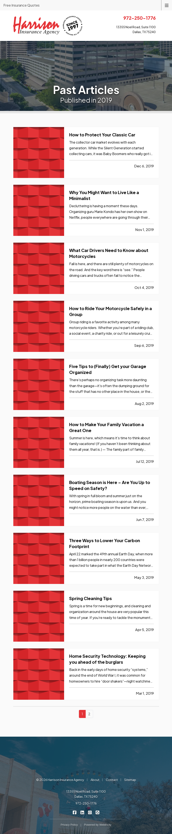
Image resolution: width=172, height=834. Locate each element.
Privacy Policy (69, 824)
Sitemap (130, 780)
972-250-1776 (86, 803)
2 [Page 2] (89, 714)
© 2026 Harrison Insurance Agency (60, 780)
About (95, 780)
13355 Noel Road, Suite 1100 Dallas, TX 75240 (86, 793)
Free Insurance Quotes (21, 5)
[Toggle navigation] (166, 5)
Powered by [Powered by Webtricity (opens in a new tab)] (97, 824)
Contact (112, 780)
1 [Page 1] (82, 714)
